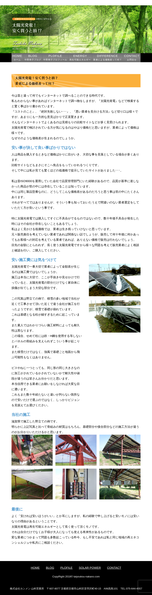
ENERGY (80, 57)
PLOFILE (55, 57)
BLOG (33, 57)
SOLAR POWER (90, 567)
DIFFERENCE (107, 57)
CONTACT (132, 57)
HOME (17, 57)
